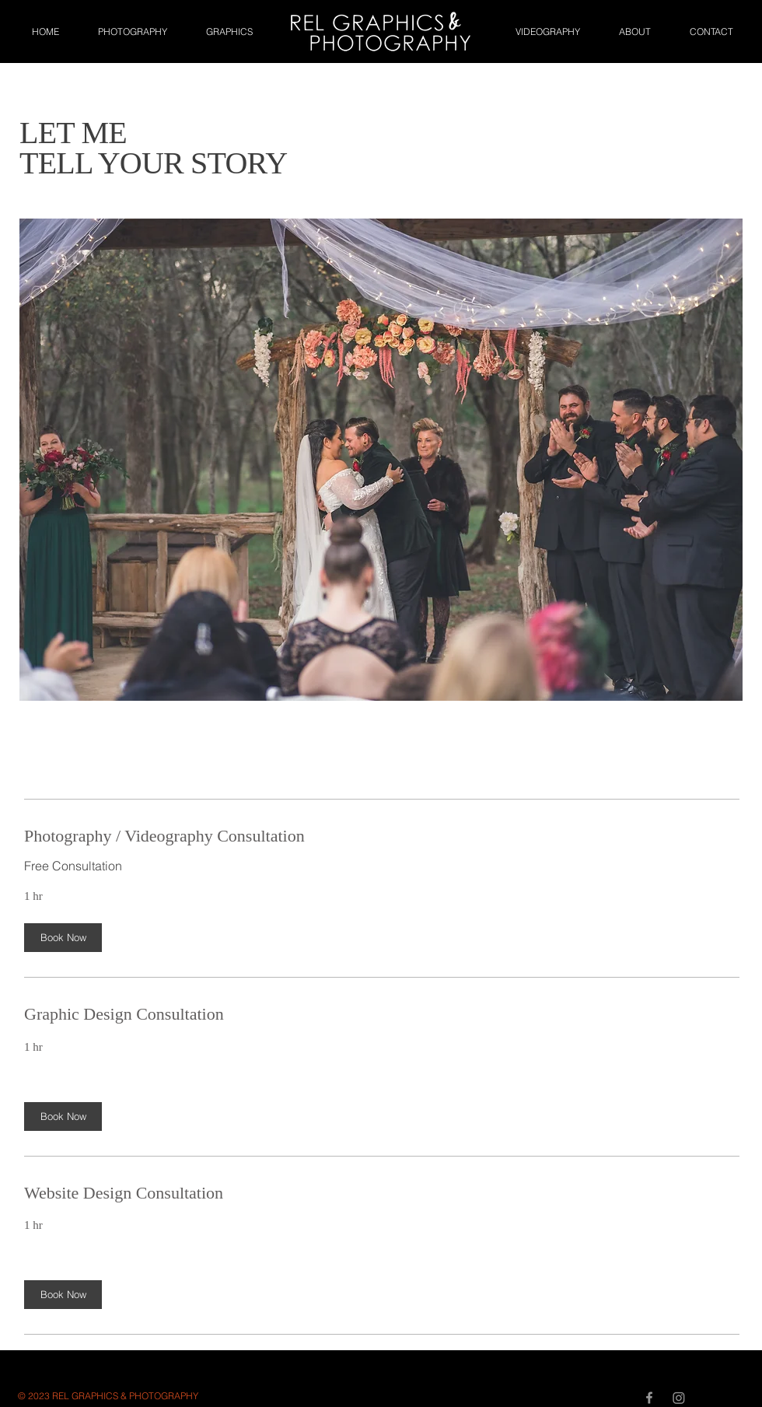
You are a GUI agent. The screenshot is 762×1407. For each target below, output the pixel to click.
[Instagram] (679, 1397)
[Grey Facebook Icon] (649, 1397)
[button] (63, 938)
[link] (381, 835)
